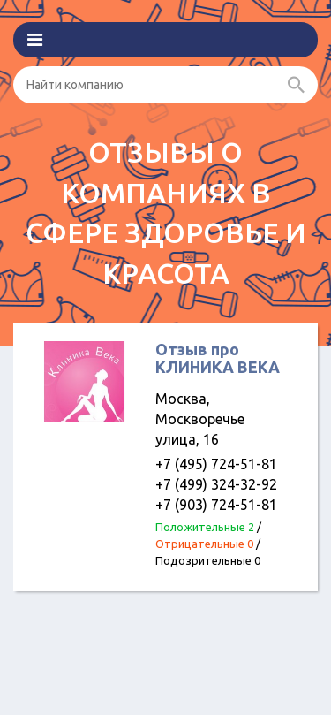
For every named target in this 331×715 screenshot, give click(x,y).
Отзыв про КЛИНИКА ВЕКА (217, 358)
